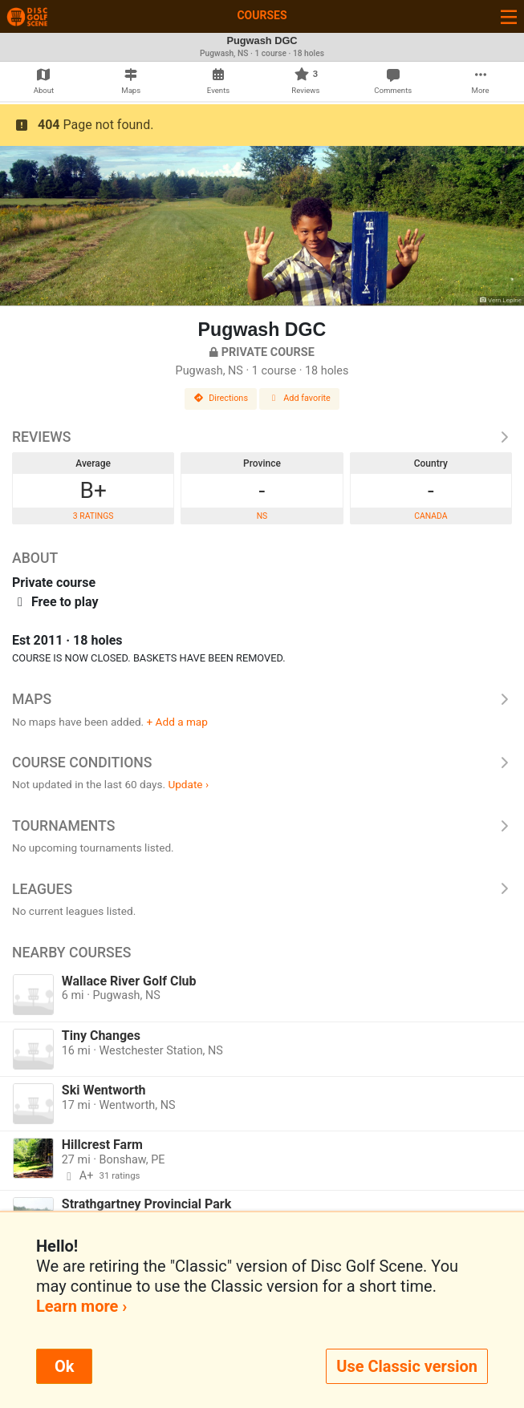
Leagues (262, 889)
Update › (188, 784)
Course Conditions (262, 763)
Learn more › (81, 1306)
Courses (261, 15)
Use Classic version (406, 1366)
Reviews (262, 437)
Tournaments (262, 826)
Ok (64, 1366)
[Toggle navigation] (509, 16)
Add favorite (299, 398)
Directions (220, 398)
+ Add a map (177, 721)
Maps (262, 699)
